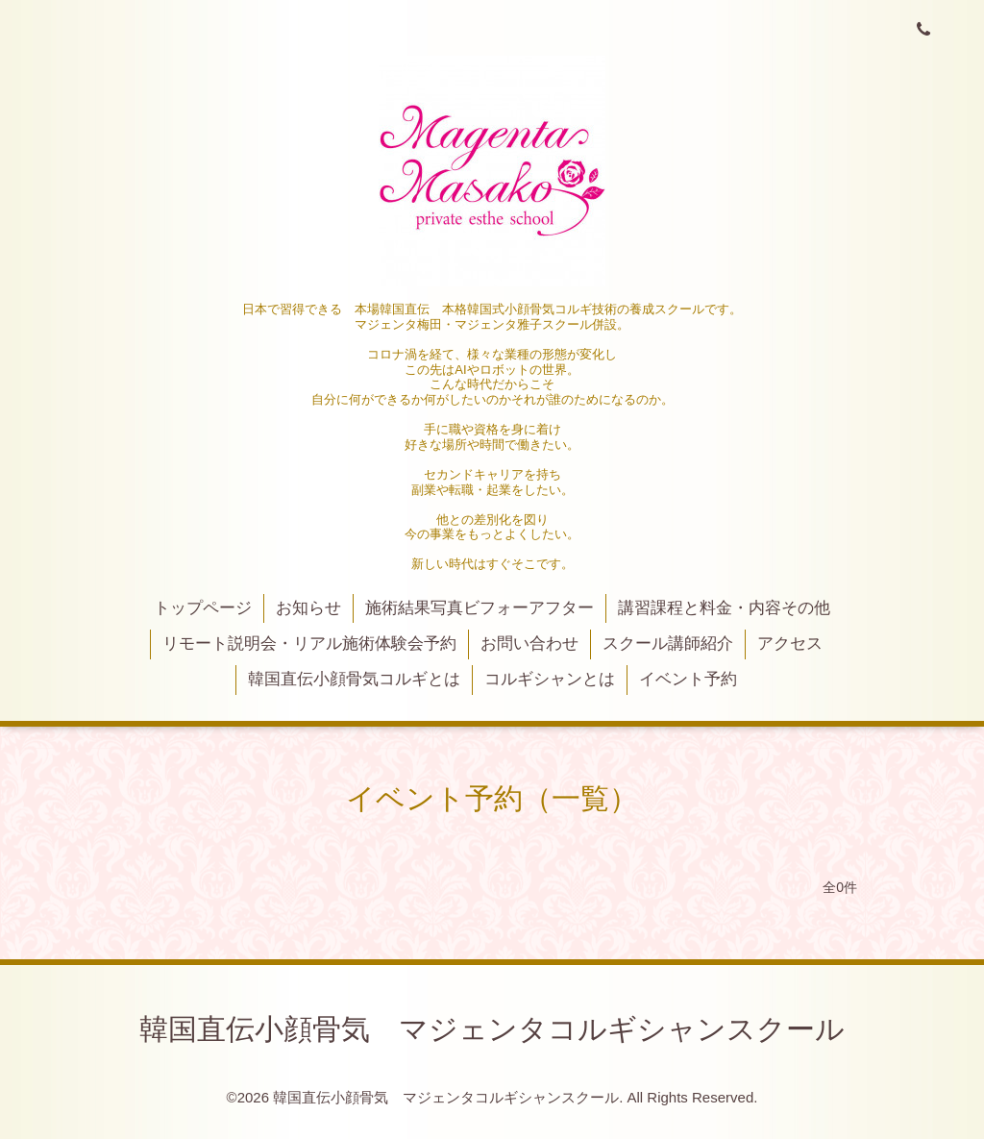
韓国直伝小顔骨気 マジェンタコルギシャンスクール (492, 1029)
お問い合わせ (529, 643)
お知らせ (308, 608)
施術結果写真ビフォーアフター (479, 608)
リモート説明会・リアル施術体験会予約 (309, 643)
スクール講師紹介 (668, 643)
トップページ (203, 608)
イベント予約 (688, 679)
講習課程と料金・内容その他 (724, 608)
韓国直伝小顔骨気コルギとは (354, 679)
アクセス (790, 643)
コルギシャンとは (549, 679)
